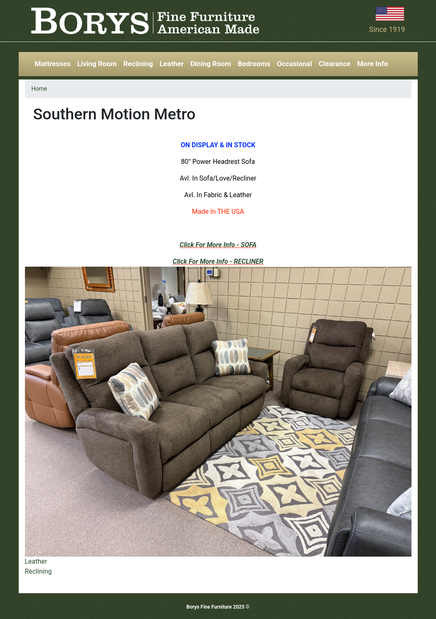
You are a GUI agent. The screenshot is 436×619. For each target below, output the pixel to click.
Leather (172, 63)
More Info (372, 63)
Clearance (335, 63)
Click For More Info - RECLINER (218, 261)
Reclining (138, 63)
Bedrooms (254, 63)
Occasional (294, 63)
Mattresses (53, 63)
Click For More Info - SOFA (218, 245)
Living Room (97, 63)
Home (39, 88)
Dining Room (210, 63)
